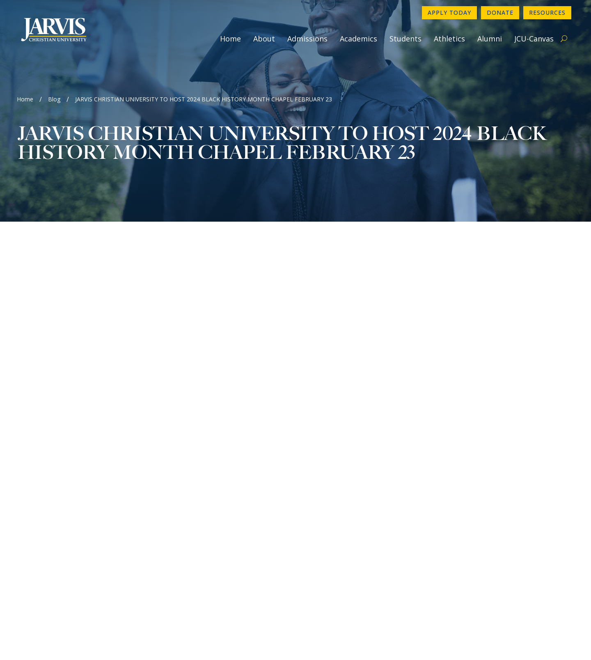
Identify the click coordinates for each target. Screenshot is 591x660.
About (264, 39)
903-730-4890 (330, 487)
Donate (500, 12)
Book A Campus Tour (481, 540)
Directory (463, 500)
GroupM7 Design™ (380, 641)
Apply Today (449, 12)
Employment (328, 527)
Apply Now (466, 487)
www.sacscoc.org (163, 620)
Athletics (449, 39)
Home (230, 39)
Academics (358, 39)
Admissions (307, 39)
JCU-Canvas (534, 39)
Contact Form (330, 500)
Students (405, 39)
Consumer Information (343, 540)
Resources (547, 12)
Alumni (489, 39)
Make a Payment (474, 527)
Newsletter (326, 513)
